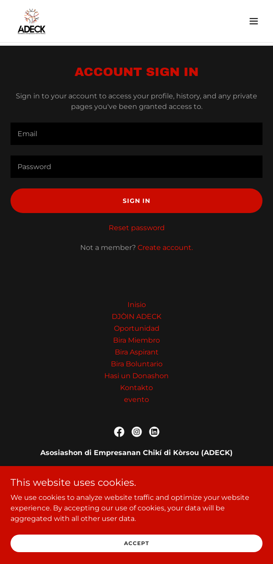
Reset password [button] (137, 228)
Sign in (136, 201)
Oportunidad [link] (137, 328)
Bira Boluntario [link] (137, 364)
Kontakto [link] (136, 387)
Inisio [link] (137, 304)
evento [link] (136, 399)
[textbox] (136, 134)
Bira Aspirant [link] (137, 352)
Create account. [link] (165, 247)
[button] (253, 21)
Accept (136, 549)
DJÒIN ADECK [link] (136, 316)
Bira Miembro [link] (136, 340)
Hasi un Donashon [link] (136, 376)
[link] (31, 21)
